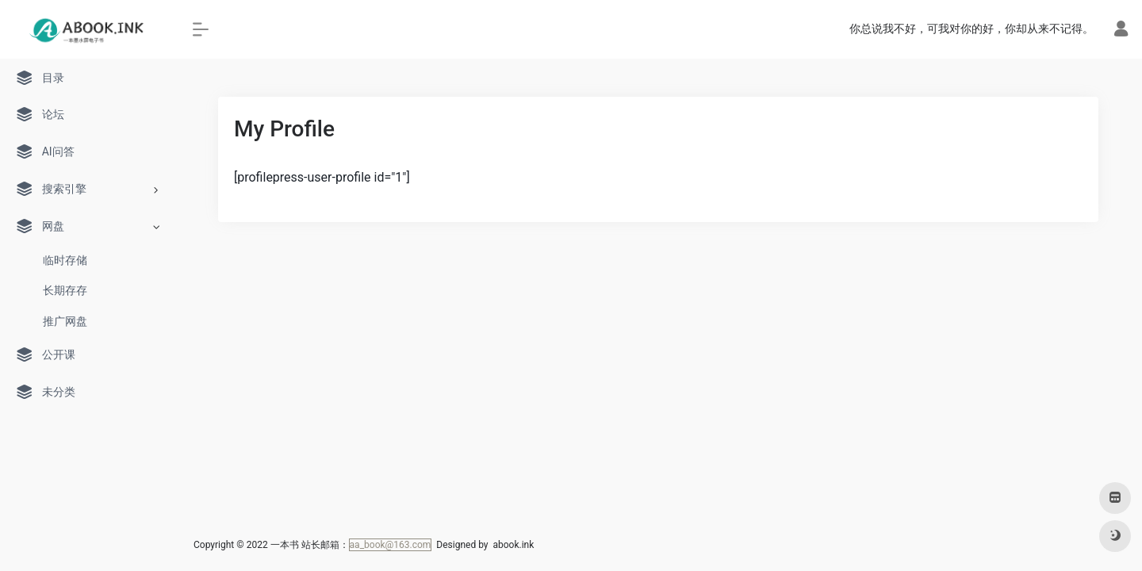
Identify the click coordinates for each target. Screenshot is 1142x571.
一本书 (284, 544)
